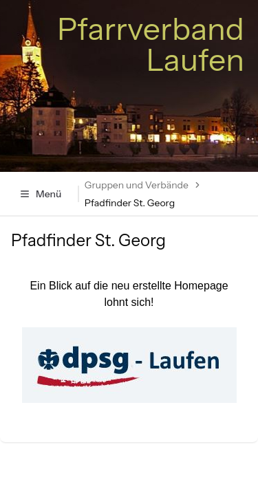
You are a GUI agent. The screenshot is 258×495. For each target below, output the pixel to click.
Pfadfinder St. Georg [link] (130, 203)
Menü (40, 194)
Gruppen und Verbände (137, 185)
